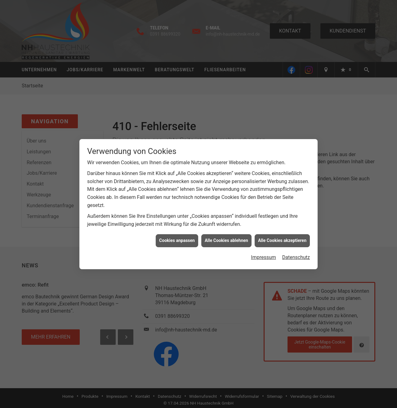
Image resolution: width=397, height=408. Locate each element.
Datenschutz (296, 255)
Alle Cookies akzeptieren (282, 238)
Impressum (263, 255)
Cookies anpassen (177, 238)
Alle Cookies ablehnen (226, 238)
